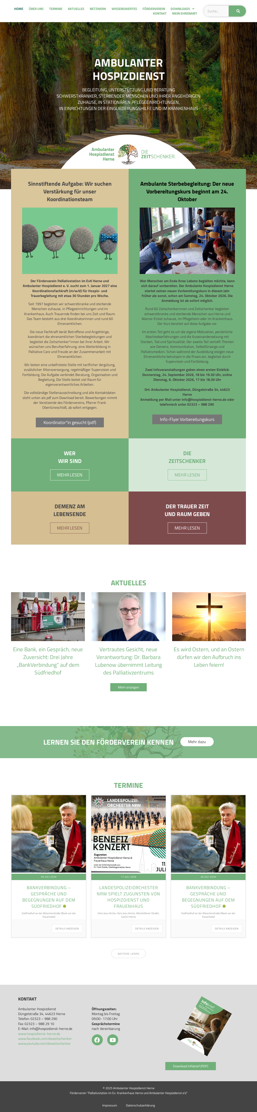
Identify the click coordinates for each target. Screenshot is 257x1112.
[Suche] (237, 11)
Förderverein (154, 8)
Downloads (182, 8)
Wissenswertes (124, 8)
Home (18, 8)
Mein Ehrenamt (184, 13)
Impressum (109, 1105)
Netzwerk (98, 8)
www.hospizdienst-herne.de (39, 1033)
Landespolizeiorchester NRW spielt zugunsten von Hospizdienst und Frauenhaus (128, 897)
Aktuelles (76, 8)
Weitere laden (128, 954)
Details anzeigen (67, 928)
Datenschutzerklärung (140, 1105)
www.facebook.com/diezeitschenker (45, 1038)
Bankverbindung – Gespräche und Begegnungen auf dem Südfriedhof (48, 897)
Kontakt (160, 13)
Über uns (36, 8)
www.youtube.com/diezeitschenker (44, 1043)
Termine (55, 8)
